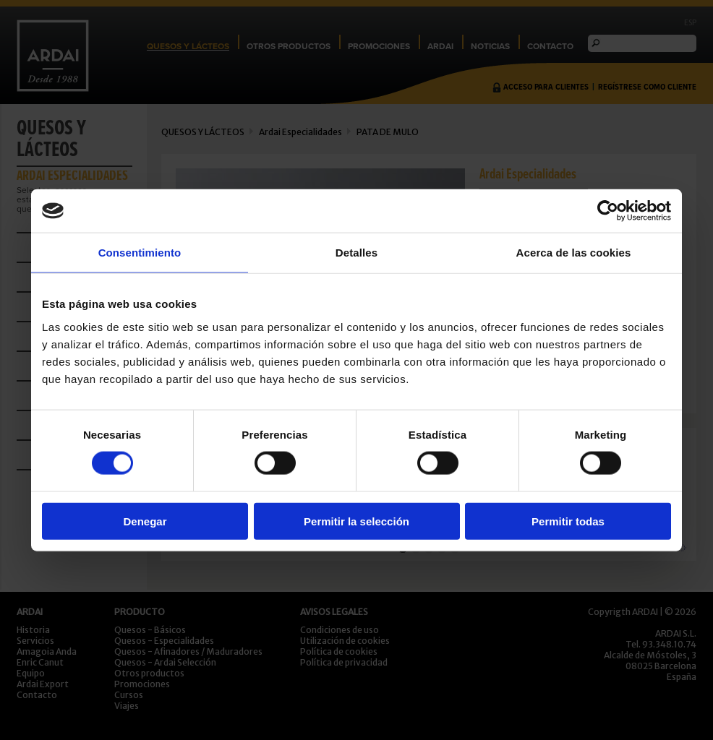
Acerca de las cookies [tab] (573, 252)
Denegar (144, 521)
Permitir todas (568, 521)
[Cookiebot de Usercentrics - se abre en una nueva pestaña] (608, 211)
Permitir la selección (356, 521)
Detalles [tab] (356, 252)
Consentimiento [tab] (140, 252)
